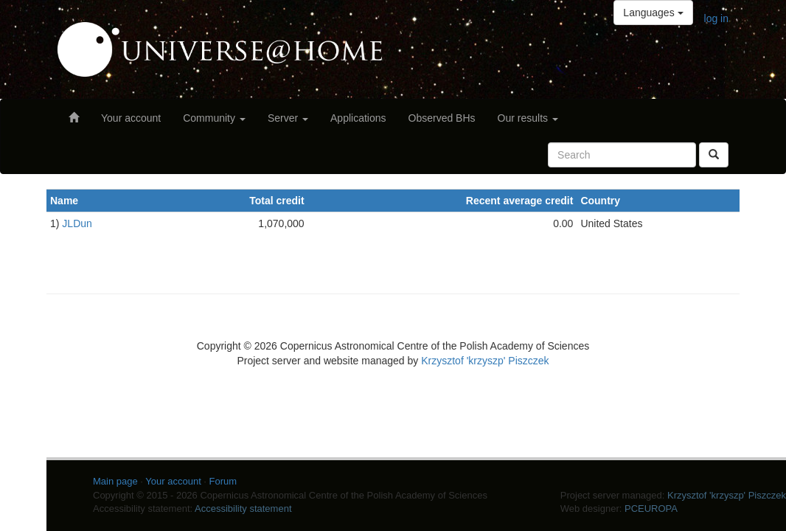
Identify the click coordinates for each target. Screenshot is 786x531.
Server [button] (288, 118)
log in (716, 18)
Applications (358, 118)
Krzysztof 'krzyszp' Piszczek (485, 361)
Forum (223, 481)
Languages (653, 12)
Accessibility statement (243, 508)
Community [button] (214, 118)
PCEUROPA (651, 508)
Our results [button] (528, 118)
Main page (115, 481)
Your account (131, 118)
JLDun (76, 223)
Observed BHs (442, 118)
